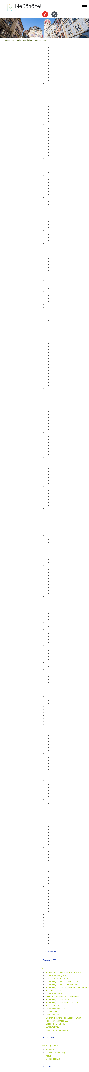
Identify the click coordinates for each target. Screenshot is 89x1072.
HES (48, 709)
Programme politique (60, 559)
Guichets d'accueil (59, 87)
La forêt (54, 480)
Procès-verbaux (58, 587)
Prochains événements (61, 288)
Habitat (49, 43)
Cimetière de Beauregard (57, 1030)
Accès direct (51, 254)
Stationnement (57, 131)
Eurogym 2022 (52, 1026)
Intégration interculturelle (62, 871)
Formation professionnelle (57, 715)
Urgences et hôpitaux (60, 179)
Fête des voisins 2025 (55, 993)
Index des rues (57, 74)
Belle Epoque (57, 376)
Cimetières (55, 118)
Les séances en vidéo (60, 575)
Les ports (55, 490)
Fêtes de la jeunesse (60, 700)
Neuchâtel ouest (58, 844)
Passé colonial (57, 355)
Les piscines (56, 301)
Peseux (54, 370)
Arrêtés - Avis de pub (60, 578)
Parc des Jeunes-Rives (61, 483)
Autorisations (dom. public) (63, 899)
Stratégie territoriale (59, 50)
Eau (52, 77)
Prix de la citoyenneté (55, 926)
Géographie (56, 358)
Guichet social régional (61, 207)
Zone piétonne (57, 436)
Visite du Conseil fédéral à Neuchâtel (62, 996)
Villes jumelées (57, 650)
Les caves (50, 304)
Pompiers (55, 143)
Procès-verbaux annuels (62, 590)
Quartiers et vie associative (58, 847)
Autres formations (53, 721)
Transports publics (59, 311)
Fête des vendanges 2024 (57, 1020)
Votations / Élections (55, 799)
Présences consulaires (61, 880)
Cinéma (54, 417)
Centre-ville (51, 432)
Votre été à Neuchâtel (60, 364)
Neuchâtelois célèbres (61, 352)
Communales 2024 (59, 812)
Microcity (55, 610)
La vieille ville (56, 442)
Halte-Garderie (57, 451)
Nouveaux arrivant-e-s (61, 877)
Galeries (44, 968)
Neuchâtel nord (58, 841)
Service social (57, 204)
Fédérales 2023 (58, 815)
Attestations (56, 109)
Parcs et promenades (60, 68)
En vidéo (55, 385)
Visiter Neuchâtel (23, 40)
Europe (54, 659)
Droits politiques (53, 629)
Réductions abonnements (62, 314)
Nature (49, 457)
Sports (49, 291)
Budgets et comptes (55, 662)
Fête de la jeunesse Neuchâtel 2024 (62, 1002)
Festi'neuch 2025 (53, 990)
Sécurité (49, 124)
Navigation (55, 502)
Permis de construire (60, 56)
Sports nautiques (58, 499)
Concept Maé (57, 166)
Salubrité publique (59, 137)
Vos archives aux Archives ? (63, 744)
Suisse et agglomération (61, 653)
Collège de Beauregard (56, 1023)
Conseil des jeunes (59, 790)
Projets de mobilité (59, 62)
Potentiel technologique (61, 685)
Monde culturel (57, 393)
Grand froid (56, 250)
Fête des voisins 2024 (55, 1008)
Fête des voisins (58, 860)
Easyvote (55, 806)
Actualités (50, 1055)
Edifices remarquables (61, 346)
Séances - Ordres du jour (62, 572)
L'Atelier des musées (60, 426)
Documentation (57, 542)
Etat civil (54, 115)
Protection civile (58, 149)
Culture (49, 388)
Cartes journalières (59, 317)
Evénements (56, 396)
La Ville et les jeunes (55, 780)
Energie (54, 221)
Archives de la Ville (54, 730)
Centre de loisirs (58, 793)
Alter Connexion (58, 874)
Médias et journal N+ (50, 1045)
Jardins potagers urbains (62, 863)
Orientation (55, 240)
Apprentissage (57, 237)
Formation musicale (54, 727)
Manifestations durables (61, 893)
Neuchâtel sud (57, 835)
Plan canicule (57, 247)
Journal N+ (51, 1049)
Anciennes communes (61, 593)
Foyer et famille (52, 158)
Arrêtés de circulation (60, 128)
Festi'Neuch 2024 (54, 1005)
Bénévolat (50, 920)
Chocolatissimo (57, 379)
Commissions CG (58, 581)
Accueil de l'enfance (60, 270)
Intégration (50, 866)
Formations (56, 763)
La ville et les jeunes (60, 943)
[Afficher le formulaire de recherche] (54, 14)
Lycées (49, 706)
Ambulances (56, 146)
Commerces (56, 600)
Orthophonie (56, 182)
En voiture (55, 333)
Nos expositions (58, 741)
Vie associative (57, 937)
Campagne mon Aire (60, 784)
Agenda (49, 280)
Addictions (55, 191)
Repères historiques (60, 343)
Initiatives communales (61, 636)
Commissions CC (58, 562)
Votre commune (48, 531)
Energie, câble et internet (62, 80)
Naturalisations (57, 112)
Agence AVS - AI (58, 210)
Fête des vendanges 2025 (57, 975)
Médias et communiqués (57, 1052)
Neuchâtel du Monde (60, 656)
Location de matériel (60, 911)
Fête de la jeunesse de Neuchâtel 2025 (63, 981)
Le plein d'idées (58, 796)
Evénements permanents (62, 285)
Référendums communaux (63, 639)
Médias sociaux (53, 1058)
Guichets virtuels (53, 548)
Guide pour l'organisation (62, 890)
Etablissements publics (61, 604)
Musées (54, 402)
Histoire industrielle (59, 349)
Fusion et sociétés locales (62, 854)
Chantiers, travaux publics (62, 59)
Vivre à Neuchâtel (49, 38)
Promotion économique (61, 616)
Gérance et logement (60, 53)
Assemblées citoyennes (56, 822)
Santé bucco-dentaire (60, 188)
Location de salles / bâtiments (59, 917)
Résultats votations (59, 819)
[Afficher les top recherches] (45, 14)
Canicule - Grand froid (56, 243)
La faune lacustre (58, 505)
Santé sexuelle (57, 185)
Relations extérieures (55, 645)
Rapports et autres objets (62, 584)
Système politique (59, 642)
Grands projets (57, 47)
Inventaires (55, 735)
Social (48, 197)
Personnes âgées (58, 169)
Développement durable (57, 217)
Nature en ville (57, 71)
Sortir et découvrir (49, 276)
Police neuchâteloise (60, 155)
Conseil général (52, 565)
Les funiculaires (57, 382)
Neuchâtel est (57, 838)
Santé (48, 175)
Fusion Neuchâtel (53, 535)
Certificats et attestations (62, 267)
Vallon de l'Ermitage (59, 474)
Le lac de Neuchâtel (55, 486)
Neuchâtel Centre (59, 448)
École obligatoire (53, 696)
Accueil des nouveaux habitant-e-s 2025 (64, 972)
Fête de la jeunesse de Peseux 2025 (62, 984)
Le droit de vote (58, 633)
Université (50, 712)
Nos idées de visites (60, 361)
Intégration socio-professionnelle (65, 213)
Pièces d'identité (58, 103)
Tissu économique (59, 613)
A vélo (53, 326)
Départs (54, 97)
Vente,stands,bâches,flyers (63, 905)
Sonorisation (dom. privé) (62, 902)
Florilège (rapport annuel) (62, 429)
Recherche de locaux (60, 619)
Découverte (56, 747)
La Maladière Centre (60, 454)
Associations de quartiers (62, 851)
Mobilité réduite (57, 336)
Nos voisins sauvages (60, 465)
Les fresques (56, 445)
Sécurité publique (59, 134)
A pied (54, 323)
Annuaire (50, 545)
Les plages (55, 493)
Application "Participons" (57, 923)
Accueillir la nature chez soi (63, 462)
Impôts (54, 121)
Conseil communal (54, 551)
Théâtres (55, 398)
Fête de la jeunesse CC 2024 (59, 999)
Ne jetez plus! (57, 227)
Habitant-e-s (51, 83)
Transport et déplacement (57, 307)
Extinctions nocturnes (60, 224)
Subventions (51, 914)
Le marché (55, 439)
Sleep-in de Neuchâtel (61, 201)
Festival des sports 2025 (57, 978)
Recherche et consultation (62, 738)
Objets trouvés (57, 90)
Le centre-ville (57, 607)
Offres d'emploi (57, 234)
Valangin (54, 373)
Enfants (54, 163)
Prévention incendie (59, 140)
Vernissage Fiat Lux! (55, 1014)
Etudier (44, 692)
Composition (56, 556)
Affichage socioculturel (61, 896)
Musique (54, 414)
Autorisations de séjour (61, 106)
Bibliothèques (57, 423)
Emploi (49, 230)
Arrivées (54, 94)
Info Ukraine (56, 883)
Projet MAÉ (56, 703)
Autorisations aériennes (61, 152)
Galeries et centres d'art (62, 408)
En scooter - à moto (60, 329)
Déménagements (58, 100)
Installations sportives (60, 295)
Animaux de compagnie (61, 172)
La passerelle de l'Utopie (62, 496)
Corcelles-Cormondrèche (62, 367)
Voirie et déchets (58, 65)
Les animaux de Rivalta (61, 420)
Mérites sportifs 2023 (55, 1011)
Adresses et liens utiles (61, 194)
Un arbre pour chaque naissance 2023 (63, 1017)
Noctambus (56, 320)
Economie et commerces (57, 596)
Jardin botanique (58, 471)
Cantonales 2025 (58, 809)
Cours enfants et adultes (62, 298)
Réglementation (53, 622)
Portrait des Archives (60, 750)
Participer (45, 775)
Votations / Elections (60, 934)
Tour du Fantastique (60, 405)
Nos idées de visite (59, 516)
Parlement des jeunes (60, 787)
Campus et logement (55, 724)
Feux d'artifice (57, 908)
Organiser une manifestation (58, 886)
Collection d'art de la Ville (62, 411)
